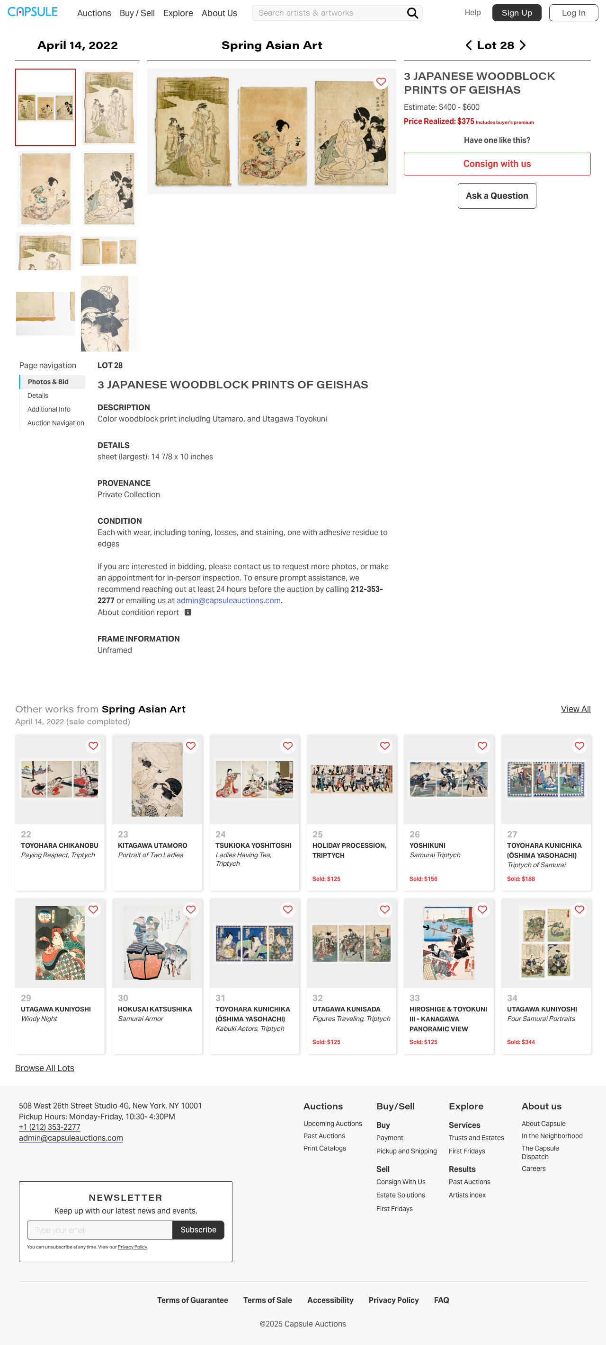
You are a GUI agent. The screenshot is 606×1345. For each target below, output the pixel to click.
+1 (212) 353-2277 (49, 1127)
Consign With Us (401, 1182)
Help (473, 13)
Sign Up (517, 13)
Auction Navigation (55, 423)
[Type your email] (100, 1230)
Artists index (467, 1195)
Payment (389, 1138)
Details (37, 395)
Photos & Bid (48, 382)
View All (576, 708)
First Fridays (394, 1208)
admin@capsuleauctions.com (229, 601)
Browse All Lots (44, 1068)
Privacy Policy (132, 1247)
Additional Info (49, 409)
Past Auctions (469, 1182)
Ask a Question (497, 195)
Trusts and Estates (476, 1138)
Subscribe (198, 1230)
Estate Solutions (400, 1195)
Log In (574, 13)
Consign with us (497, 163)
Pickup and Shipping (406, 1151)
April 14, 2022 (77, 44)
